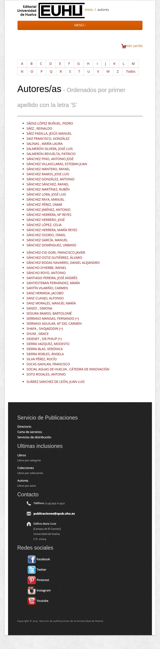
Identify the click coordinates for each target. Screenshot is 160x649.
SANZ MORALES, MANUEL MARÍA (51, 303)
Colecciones (25, 468)
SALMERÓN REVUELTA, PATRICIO (51, 154)
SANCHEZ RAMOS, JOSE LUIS (48, 174)
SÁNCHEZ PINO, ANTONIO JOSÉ (50, 159)
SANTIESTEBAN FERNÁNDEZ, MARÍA (53, 283)
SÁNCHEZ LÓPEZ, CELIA (44, 225)
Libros (21, 455)
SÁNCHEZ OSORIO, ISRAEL (46, 235)
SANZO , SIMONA (39, 308)
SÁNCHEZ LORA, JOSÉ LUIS (46, 194)
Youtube (38, 600)
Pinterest (38, 580)
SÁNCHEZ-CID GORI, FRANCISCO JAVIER (56, 252)
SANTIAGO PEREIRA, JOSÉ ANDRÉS (52, 278)
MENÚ (80, 25)
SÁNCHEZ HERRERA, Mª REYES (49, 214)
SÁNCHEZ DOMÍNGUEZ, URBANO (51, 245)
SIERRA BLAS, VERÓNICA (45, 349)
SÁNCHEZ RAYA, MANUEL (45, 199)
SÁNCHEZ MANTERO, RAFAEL (48, 169)
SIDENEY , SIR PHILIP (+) (44, 338)
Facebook (39, 559)
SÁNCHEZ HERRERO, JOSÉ (46, 219)
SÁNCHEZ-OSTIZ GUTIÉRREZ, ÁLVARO (54, 257)
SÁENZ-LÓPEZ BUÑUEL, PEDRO (50, 123)
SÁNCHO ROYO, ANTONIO (46, 273)
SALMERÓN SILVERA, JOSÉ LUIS (50, 148)
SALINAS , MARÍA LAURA (44, 143)
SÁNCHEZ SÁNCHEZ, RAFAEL (48, 184)
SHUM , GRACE (38, 333)
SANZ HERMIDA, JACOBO (45, 293)
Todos (130, 71)
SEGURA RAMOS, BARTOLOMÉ (49, 313)
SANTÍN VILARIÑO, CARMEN (47, 288)
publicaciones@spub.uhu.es (54, 513)
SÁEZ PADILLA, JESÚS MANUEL (49, 133)
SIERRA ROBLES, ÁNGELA (45, 354)
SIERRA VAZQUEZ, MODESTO (48, 344)
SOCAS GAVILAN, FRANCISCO (48, 364)
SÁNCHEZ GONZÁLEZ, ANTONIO (50, 179)
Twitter (37, 569)
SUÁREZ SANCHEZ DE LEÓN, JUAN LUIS (56, 381)
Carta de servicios (29, 432)
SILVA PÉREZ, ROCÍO (42, 359)
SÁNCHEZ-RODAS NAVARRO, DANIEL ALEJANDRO (63, 262)
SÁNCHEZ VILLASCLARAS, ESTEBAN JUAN (57, 164)
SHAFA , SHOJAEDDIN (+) (45, 328)
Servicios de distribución (34, 437)
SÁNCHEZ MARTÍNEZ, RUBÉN (48, 189)
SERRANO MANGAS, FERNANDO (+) (53, 318)
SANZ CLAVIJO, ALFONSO (45, 298)
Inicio (89, 9)
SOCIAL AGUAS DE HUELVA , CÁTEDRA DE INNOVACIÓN (68, 369)
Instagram (39, 590)
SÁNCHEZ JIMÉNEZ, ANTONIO (49, 209)
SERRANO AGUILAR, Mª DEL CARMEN (54, 323)
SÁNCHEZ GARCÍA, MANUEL (47, 240)
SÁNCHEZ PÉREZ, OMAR (44, 204)
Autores (22, 480)
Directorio (24, 426)
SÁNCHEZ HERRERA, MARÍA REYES (52, 230)
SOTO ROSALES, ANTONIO (46, 374)
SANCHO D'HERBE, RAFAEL (46, 267)
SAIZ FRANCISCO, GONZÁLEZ (48, 138)
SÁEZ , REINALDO (39, 128)
